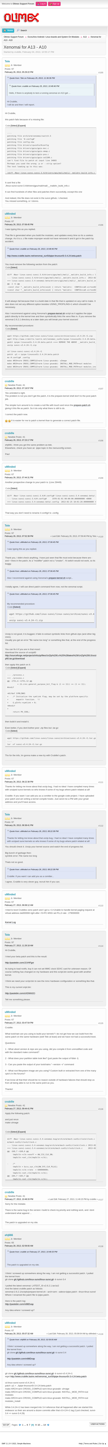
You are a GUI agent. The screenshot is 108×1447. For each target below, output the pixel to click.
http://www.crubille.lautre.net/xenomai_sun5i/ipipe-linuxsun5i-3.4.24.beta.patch (44, 256)
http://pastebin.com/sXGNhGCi (20, 993)
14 (44, 1425)
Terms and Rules (90, 1444)
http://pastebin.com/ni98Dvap (19, 1304)
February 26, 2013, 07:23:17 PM (19, 440)
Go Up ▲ (102, 1444)
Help (80, 1444)
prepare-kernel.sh (56, 313)
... (25, 1425)
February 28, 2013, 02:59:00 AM (19, 1246)
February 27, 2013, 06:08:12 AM (19, 905)
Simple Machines (24, 1444)
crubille (9, 381)
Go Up (6, 1425)
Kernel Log (10, 922)
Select (14, 126)
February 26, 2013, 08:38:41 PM (19, 825)
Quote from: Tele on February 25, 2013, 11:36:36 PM (32, 78)
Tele (7, 61)
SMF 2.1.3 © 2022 (9, 1444)
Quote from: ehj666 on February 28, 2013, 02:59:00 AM (33, 1339)
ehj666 (9, 1235)
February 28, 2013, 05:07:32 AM (19, 1334)
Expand (21, 126)
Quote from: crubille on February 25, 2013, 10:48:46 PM (35, 86)
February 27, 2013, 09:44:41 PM (19, 1108)
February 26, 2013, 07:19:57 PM (19, 388)
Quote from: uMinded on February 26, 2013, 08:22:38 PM (34, 831)
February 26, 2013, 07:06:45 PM (19, 224)
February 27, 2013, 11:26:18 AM (19, 945)
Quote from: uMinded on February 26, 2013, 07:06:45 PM (34, 542)
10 (39, 1425)
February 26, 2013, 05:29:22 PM (19, 72)
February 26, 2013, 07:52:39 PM (19, 536)
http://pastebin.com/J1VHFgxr (19, 962)
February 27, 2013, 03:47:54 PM (19, 1023)
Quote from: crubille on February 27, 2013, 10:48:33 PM (33, 1252)
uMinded (10, 213)
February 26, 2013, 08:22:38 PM (19, 782)
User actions (98, 1424)
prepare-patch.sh (82, 405)
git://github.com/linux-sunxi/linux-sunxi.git (34, 1279)
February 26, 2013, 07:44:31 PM (19, 477)
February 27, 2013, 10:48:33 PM (19, 1199)
